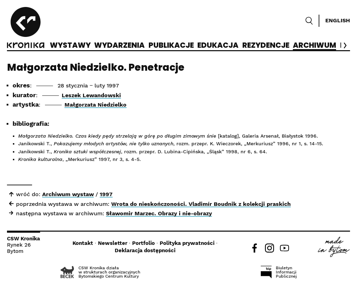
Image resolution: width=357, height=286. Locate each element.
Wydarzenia (119, 45)
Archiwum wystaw (68, 194)
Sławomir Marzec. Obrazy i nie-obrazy (159, 213)
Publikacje (171, 45)
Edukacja (217, 45)
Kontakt (83, 243)
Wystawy (70, 45)
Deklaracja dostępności (145, 250)
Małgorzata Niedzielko (95, 104)
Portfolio (143, 243)
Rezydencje (265, 45)
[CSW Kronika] (25, 28)
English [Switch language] (337, 20)
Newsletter (112, 243)
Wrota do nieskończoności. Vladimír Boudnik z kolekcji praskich (201, 204)
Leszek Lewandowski (91, 95)
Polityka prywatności (187, 243)
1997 (106, 194)
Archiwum (314, 45)
